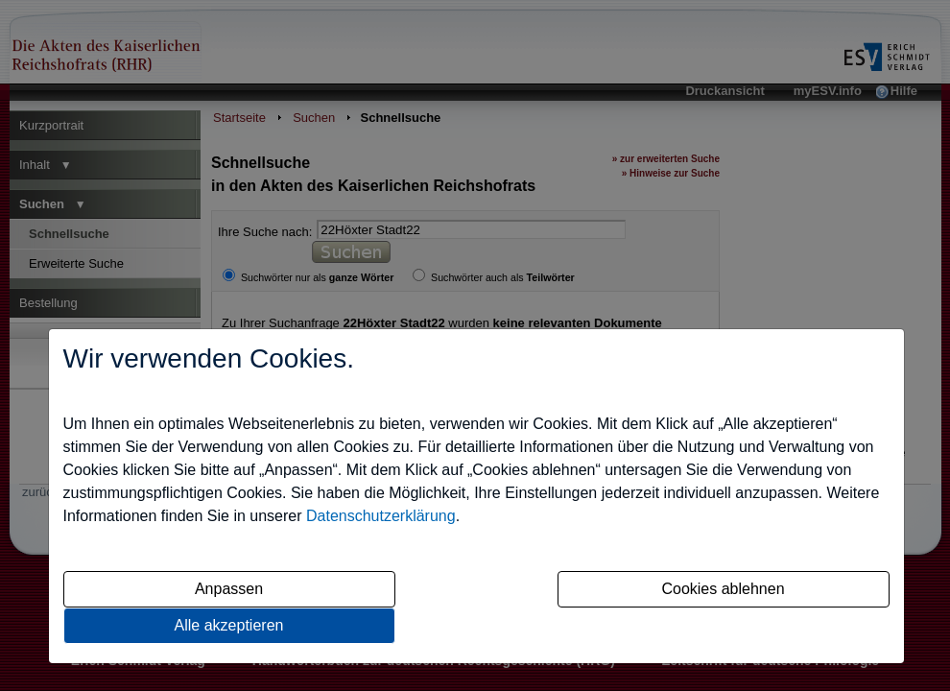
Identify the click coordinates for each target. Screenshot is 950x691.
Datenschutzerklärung (381, 516)
